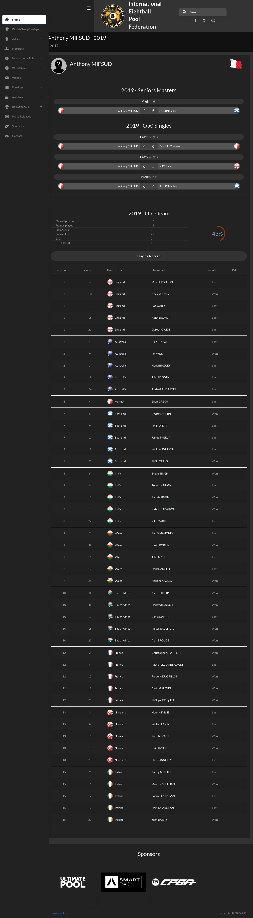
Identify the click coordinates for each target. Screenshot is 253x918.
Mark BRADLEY (163, 365)
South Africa (126, 593)
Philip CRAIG (162, 461)
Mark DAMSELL (163, 568)
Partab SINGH (163, 497)
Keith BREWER (163, 317)
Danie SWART (163, 616)
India (121, 473)
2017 (59, 46)
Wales (122, 533)
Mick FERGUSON (164, 282)
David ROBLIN (163, 545)
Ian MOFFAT (162, 425)
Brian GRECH (162, 401)
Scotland (123, 413)
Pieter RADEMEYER (166, 628)
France (122, 652)
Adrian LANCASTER (166, 389)
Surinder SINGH (164, 485)
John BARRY (162, 819)
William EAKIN (163, 724)
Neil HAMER (161, 748)
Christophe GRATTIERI (169, 652)
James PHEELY (163, 437)
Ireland (122, 772)
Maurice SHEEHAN (165, 784)
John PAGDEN (163, 377)
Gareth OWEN (163, 329)
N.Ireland (124, 712)
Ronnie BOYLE (163, 736)
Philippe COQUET (165, 700)
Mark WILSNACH (164, 604)
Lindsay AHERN (163, 413)
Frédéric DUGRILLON (167, 676)
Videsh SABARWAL (166, 509)
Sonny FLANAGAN (165, 796)
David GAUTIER (164, 688)
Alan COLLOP (162, 593)
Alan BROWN (162, 341)
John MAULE (162, 557)
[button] (173, 20)
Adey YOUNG (162, 294)
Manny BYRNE (163, 712)
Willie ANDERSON (165, 449)
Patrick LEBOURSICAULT (170, 664)
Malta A (123, 401)
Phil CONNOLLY (164, 760)
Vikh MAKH (161, 521)
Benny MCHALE (164, 772)
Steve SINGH (162, 473)
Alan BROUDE (163, 640)
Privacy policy (63, 913)
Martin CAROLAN (165, 807)
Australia (123, 341)
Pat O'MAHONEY (165, 533)
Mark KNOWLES (164, 580)
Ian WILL (159, 353)
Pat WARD (160, 305)
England (123, 282)
